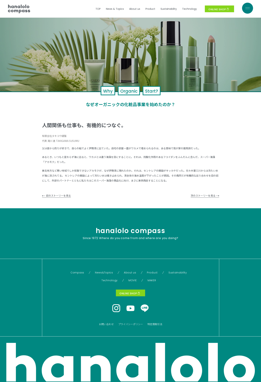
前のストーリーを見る (56, 195)
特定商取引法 (154, 324)
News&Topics (104, 272)
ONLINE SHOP (218, 9)
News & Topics (115, 9)
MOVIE (132, 280)
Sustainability (169, 9)
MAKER (152, 280)
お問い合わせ (106, 324)
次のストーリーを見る (205, 195)
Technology (189, 9)
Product (150, 9)
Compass (77, 272)
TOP (98, 9)
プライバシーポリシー (130, 324)
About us (134, 9)
